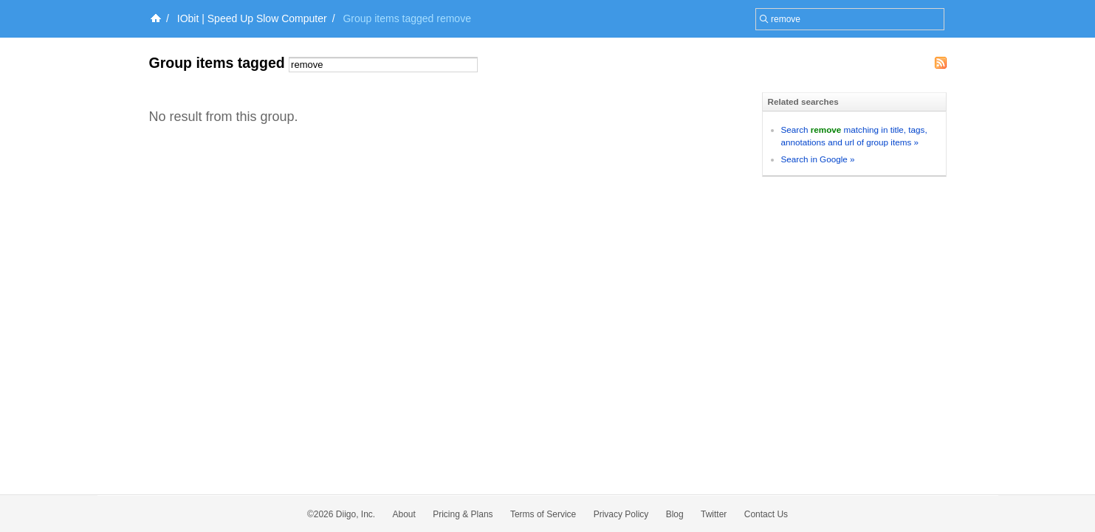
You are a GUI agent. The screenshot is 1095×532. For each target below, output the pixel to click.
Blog (675, 514)
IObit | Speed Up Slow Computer (252, 18)
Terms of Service (543, 514)
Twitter (714, 514)
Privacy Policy (621, 514)
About (404, 514)
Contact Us (766, 514)
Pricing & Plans (462, 514)
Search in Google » (818, 159)
